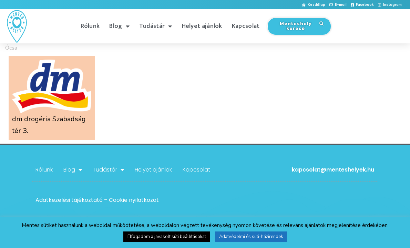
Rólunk (90, 26)
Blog (119, 26)
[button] (313, 5)
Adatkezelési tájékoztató (69, 200)
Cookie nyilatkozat (134, 200)
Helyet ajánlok (202, 26)
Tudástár (155, 26)
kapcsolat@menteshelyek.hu (333, 170)
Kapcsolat (246, 26)
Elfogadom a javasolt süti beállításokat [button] (166, 237)
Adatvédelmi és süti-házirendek (251, 237)
